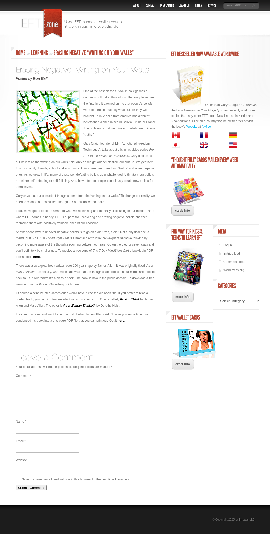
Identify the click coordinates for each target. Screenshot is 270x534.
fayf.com (208, 126)
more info (182, 297)
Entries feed (231, 253)
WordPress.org (233, 270)
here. (37, 257)
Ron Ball (40, 78)
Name (21, 428)
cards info (182, 210)
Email (21, 447)
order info (182, 364)
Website (21, 466)
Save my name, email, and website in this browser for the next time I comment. (76, 485)
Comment (23, 376)
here (121, 320)
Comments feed (234, 262)
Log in (227, 245)
